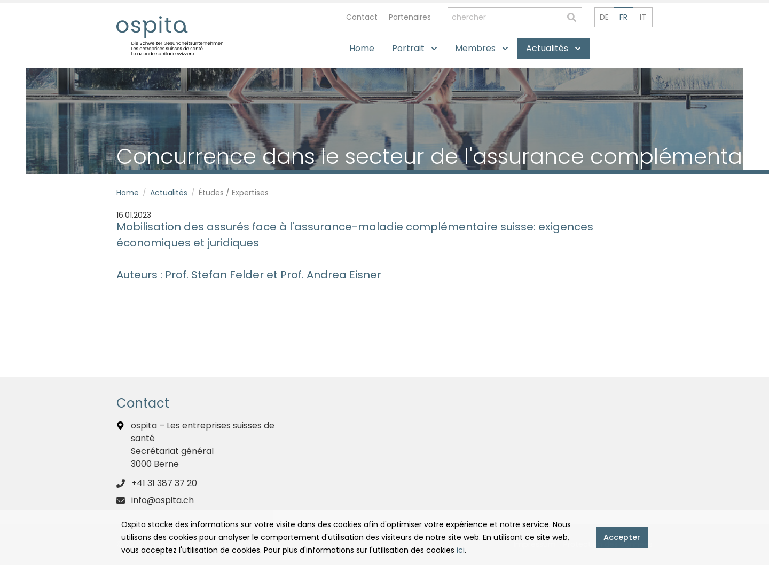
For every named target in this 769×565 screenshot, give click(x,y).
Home (127, 192)
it (643, 17)
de (604, 17)
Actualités (168, 192)
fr (623, 17)
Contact (362, 17)
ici (461, 550)
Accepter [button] (621, 537)
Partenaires (410, 17)
